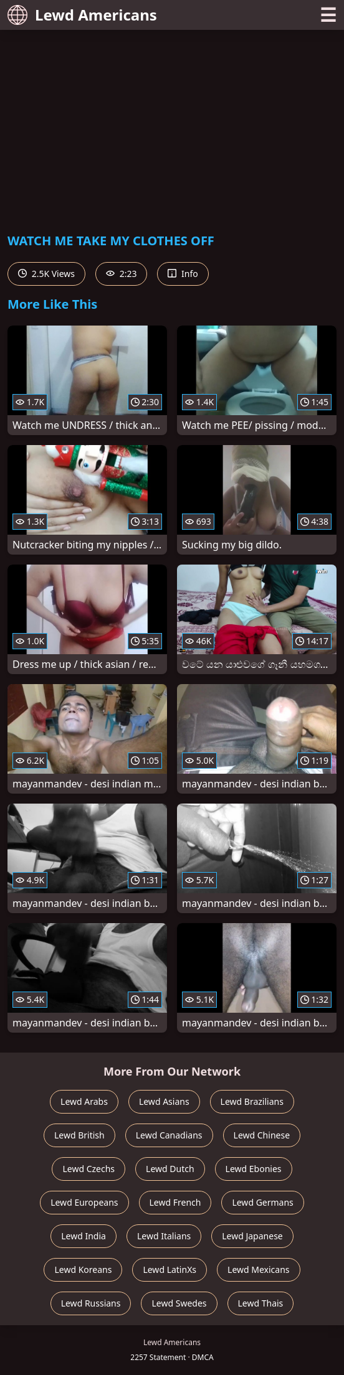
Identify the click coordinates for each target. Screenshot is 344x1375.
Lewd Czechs (88, 1169)
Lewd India (83, 1236)
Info (183, 273)
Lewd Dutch (170, 1169)
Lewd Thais (261, 1303)
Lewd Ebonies (254, 1169)
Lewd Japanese (252, 1236)
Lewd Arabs (84, 1101)
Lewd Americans (82, 14)
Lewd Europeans (84, 1202)
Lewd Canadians (169, 1135)
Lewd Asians (164, 1101)
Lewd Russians (91, 1303)
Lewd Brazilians (252, 1101)
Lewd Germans (262, 1202)
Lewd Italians (164, 1236)
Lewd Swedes (178, 1303)
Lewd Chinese (262, 1135)
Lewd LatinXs (169, 1269)
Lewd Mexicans (258, 1269)
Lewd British (79, 1135)
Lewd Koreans (83, 1269)
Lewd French (175, 1202)
